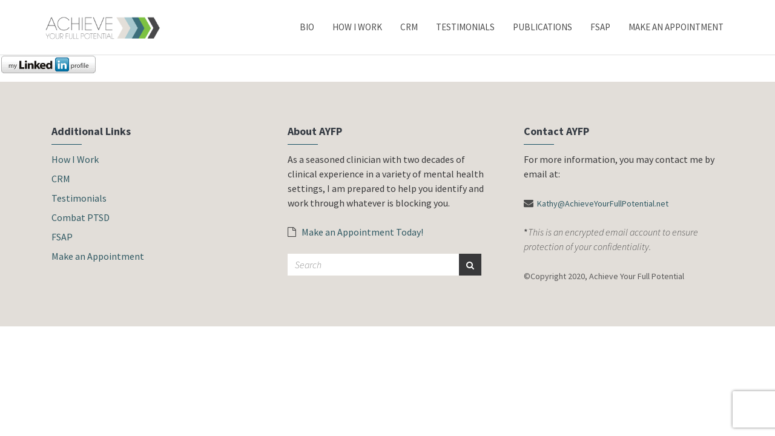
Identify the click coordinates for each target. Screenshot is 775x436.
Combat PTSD (80, 217)
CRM (409, 27)
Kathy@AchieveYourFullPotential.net (602, 203)
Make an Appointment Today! (355, 232)
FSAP (600, 27)
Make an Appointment (676, 27)
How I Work (357, 27)
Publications (542, 27)
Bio (307, 27)
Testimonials (465, 27)
